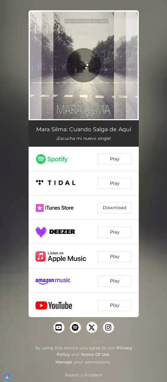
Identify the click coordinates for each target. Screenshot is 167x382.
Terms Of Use (95, 354)
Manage (63, 361)
